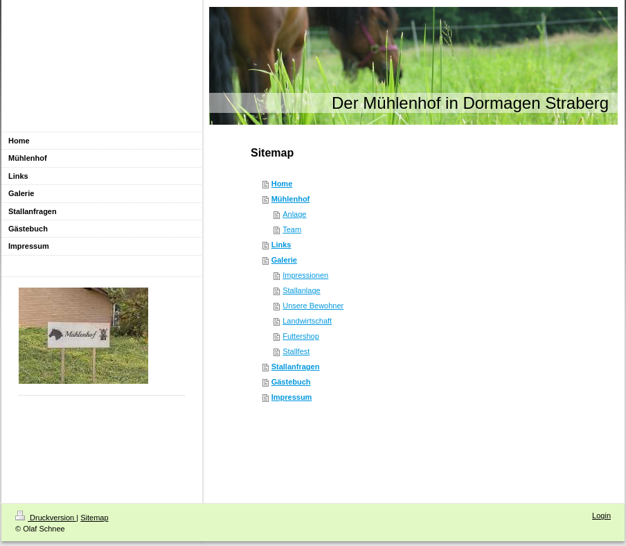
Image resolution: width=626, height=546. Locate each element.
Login (601, 515)
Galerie (284, 260)
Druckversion (45, 517)
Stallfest (296, 351)
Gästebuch (291, 382)
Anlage (294, 214)
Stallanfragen (295, 366)
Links (281, 244)
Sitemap (94, 517)
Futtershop (301, 336)
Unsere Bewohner (313, 305)
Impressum (291, 397)
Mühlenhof (290, 199)
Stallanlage (301, 290)
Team (292, 229)
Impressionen (305, 275)
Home (282, 183)
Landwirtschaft (307, 321)
